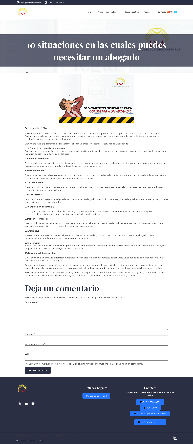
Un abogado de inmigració (109, 246)
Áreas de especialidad (109, 12)
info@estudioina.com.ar (150, 422)
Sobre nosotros (132, 12)
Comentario (31, 302)
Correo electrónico (35, 344)
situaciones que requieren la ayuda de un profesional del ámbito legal (124, 133)
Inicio (90, 12)
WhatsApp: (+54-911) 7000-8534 (150, 413)
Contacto (162, 12)
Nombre (30, 334)
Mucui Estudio (40, 441)
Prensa (148, 12)
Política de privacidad (96, 396)
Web (27, 354)
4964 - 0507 (150, 408)
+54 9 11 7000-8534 (150, 402)
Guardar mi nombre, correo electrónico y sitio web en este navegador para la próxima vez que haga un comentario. (85, 364)
